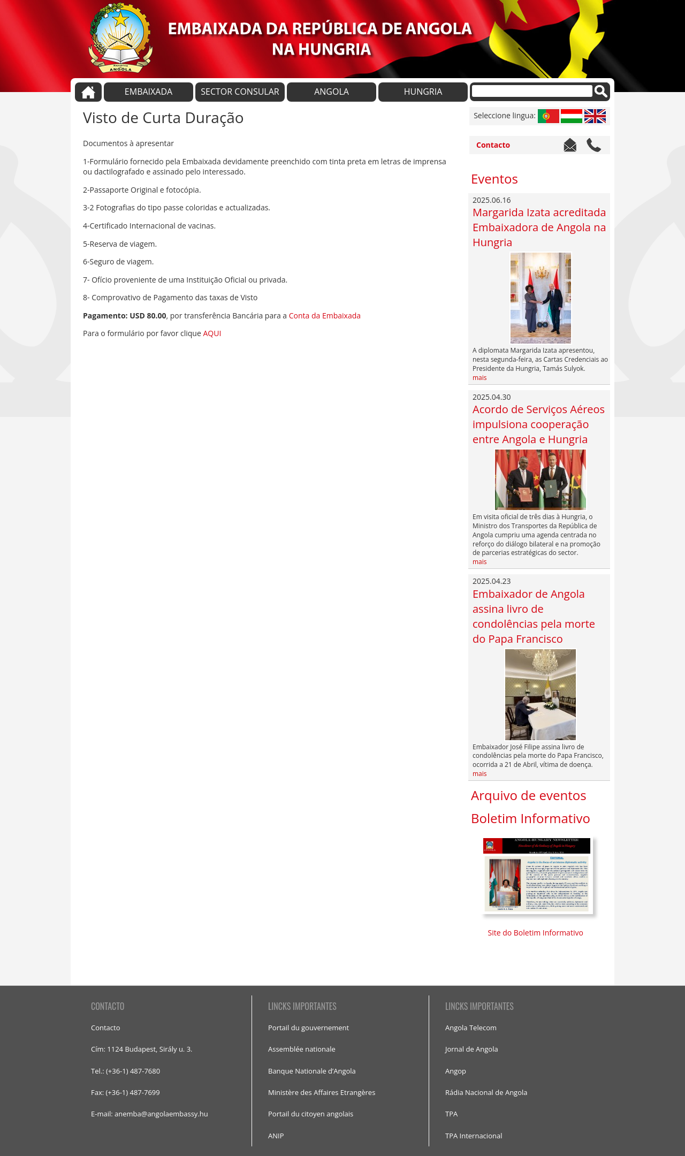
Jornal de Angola (471, 1049)
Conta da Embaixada (325, 315)
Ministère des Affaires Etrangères (321, 1092)
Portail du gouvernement (308, 1027)
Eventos (494, 178)
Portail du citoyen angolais (310, 1114)
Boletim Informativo (530, 818)
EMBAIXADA (148, 91)
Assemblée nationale (302, 1049)
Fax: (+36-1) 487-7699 (125, 1092)
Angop (455, 1071)
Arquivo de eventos (529, 795)
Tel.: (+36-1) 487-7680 (125, 1071)
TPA (451, 1114)
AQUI (212, 333)
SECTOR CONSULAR (240, 91)
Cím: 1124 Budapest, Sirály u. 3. (142, 1049)
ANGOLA (331, 91)
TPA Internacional (473, 1135)
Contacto (493, 145)
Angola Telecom (471, 1027)
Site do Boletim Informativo (536, 932)
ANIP (276, 1135)
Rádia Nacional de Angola (486, 1092)
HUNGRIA (423, 91)
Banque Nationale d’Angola (312, 1071)
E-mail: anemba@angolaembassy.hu (149, 1114)
